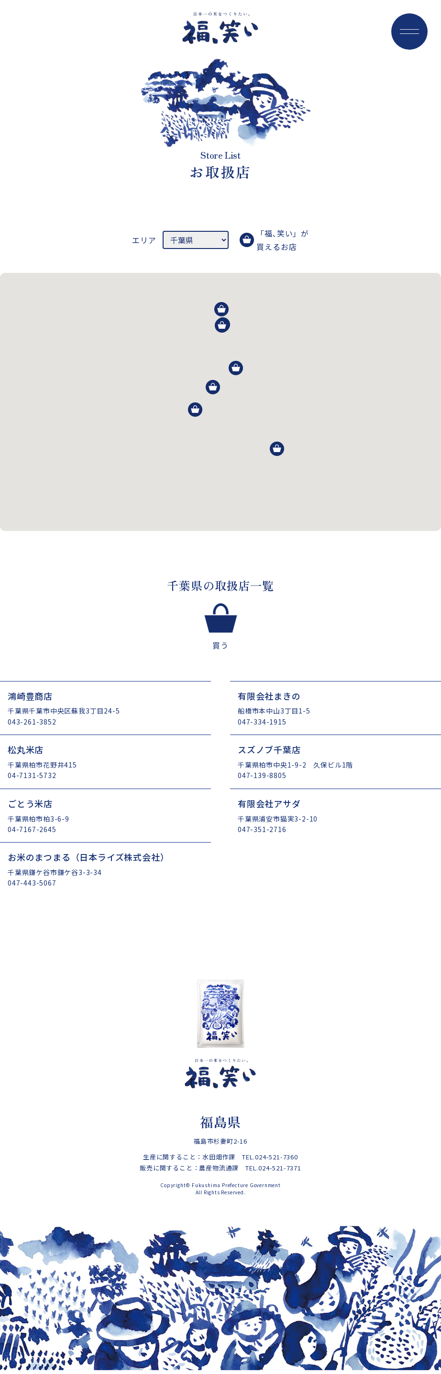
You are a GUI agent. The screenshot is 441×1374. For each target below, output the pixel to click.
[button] (277, 448)
